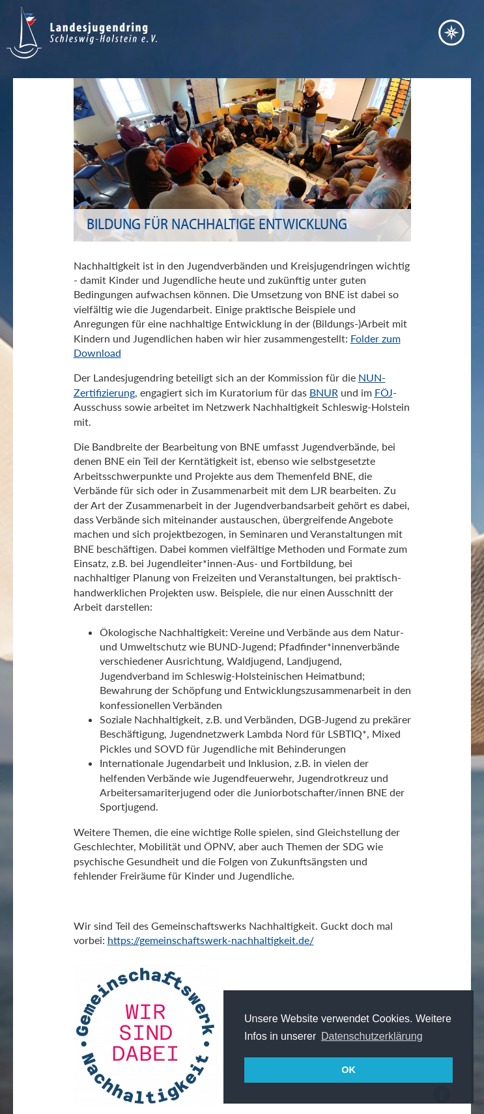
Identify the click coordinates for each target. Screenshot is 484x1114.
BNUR (323, 392)
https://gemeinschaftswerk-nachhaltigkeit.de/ (210, 940)
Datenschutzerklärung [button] (372, 1036)
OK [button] (348, 1070)
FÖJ (384, 392)
